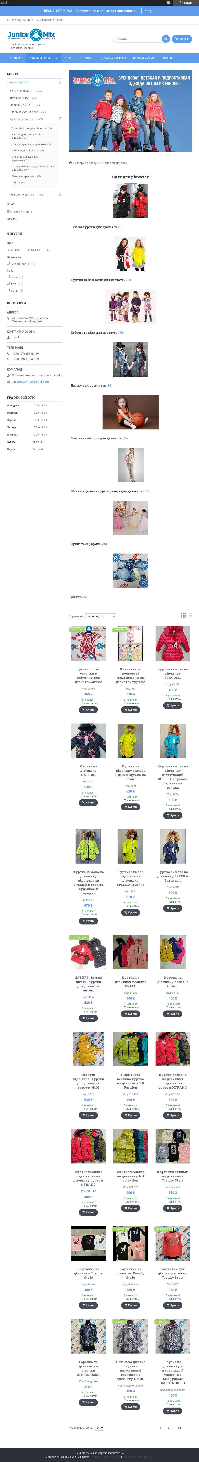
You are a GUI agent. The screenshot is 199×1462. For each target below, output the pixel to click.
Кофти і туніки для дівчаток (94, 333)
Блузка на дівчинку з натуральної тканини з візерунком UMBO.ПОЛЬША (172, 1372)
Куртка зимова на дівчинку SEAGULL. (172, 673)
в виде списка (190, 616)
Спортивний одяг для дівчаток (96, 438)
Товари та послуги (87, 163)
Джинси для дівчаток (88, 385)
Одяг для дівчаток (21, 119)
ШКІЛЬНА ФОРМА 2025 (24, 112)
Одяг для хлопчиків (22, 194)
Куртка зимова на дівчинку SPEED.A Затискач (172, 876)
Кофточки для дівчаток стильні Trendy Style (173, 1273)
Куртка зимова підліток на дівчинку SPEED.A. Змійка (130, 878)
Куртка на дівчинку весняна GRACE (130, 981)
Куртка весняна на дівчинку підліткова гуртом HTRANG (173, 1081)
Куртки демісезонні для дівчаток (98, 280)
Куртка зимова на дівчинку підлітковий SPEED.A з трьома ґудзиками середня (88, 882)
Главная (16, 58)
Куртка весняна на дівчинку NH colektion (130, 1176)
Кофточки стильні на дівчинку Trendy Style (172, 1176)
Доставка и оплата (113, 58)
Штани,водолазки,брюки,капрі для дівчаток (106, 491)
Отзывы (168, 58)
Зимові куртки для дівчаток (94, 227)
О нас (68, 58)
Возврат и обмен (144, 58)
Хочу (148, 11)
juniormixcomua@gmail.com (30, 381)
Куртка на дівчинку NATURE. (88, 770)
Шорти (76, 597)
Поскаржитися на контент (106, 1456)
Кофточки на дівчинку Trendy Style (88, 1273)
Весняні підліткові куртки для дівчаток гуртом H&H (88, 1081)
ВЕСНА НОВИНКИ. (21, 91)
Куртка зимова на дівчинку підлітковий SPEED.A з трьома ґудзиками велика (172, 776)
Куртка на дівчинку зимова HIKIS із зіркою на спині (130, 772)
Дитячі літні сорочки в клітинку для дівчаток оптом (88, 675)
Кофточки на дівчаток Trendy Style (130, 1273)
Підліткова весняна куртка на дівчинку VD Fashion (130, 1081)
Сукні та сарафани (85, 544)
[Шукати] (166, 39)
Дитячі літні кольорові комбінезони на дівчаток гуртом (130, 675)
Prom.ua (119, 1453)
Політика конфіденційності (138, 1456)
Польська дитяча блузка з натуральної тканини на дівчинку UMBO (130, 1370)
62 (179, 1427)
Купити (90, 709)
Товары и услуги (40, 58)
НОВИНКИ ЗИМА (20, 105)
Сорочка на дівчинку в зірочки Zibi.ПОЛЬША (88, 1368)
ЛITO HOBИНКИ (19, 98)
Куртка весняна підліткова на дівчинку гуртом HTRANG (88, 1178)
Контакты (86, 58)
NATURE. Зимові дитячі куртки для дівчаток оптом (88, 983)
